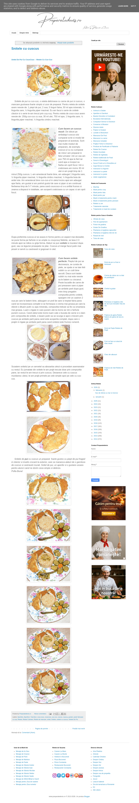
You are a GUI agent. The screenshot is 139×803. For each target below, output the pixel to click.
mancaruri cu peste (100, 174)
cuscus (60, 717)
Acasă (14, 33)
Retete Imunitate (99, 152)
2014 (96, 436)
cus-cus (54, 717)
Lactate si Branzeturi (100, 133)
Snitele (53, 719)
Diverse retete (98, 127)
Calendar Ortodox (99, 757)
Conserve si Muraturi (100, 124)
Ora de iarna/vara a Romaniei (103, 784)
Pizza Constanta (60, 762)
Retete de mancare (40, 719)
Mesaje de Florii (21, 757)
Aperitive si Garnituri (100, 113)
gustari (70, 717)
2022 (96, 410)
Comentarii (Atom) (28, 733)
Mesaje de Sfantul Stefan (25, 773)
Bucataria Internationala (101, 119)
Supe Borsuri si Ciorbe (101, 166)
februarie (99, 390)
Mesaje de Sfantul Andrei (25, 765)
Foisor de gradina (99, 225)
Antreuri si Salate (99, 111)
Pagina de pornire (41, 729)
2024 (96, 404)
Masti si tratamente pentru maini (104, 198)
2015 (96, 433)
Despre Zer (97, 765)
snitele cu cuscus (62, 719)
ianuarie (99, 397)
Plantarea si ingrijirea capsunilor (104, 230)
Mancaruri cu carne (100, 138)
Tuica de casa (98, 238)
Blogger (87, 796)
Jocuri (95, 779)
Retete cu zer (98, 203)
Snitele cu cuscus (25, 48)
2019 (96, 420)
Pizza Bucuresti (60, 760)
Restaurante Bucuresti (62, 765)
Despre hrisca (98, 771)
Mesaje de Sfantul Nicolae (25, 771)
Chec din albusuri (110, 355)
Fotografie (96, 776)
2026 (96, 387)
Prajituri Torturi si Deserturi (102, 144)
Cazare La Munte (60, 754)
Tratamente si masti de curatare (104, 209)
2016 (96, 429)
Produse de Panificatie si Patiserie (105, 146)
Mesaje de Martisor (23, 760)
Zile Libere (96, 790)
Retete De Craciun (100, 149)
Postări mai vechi (78, 729)
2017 (96, 426)
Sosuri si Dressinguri (100, 160)
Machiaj (96, 187)
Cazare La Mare (60, 751)
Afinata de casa (99, 219)
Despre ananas (98, 768)
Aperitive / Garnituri (30, 717)
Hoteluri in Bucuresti (61, 757)
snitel (48, 719)
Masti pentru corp (99, 190)
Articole (95, 754)
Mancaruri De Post (100, 136)
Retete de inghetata (100, 155)
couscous (48, 717)
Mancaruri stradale (100, 141)
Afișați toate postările (65, 43)
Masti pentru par (99, 195)
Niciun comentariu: (40, 714)
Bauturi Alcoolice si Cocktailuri (104, 116)
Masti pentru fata (99, 192)
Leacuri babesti (98, 782)
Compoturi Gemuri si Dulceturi (104, 122)
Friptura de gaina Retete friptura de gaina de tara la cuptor (113, 317)
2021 (96, 414)
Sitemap (35, 33)
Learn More (123, 6)
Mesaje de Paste (22, 762)
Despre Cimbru (98, 760)
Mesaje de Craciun (22, 754)
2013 (96, 439)
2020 (96, 417)
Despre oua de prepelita (101, 773)
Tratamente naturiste (100, 206)
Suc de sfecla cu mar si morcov (106, 393)
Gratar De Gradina (100, 227)
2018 (96, 423)
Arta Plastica (97, 751)
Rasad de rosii (98, 236)
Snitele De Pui (73, 719)
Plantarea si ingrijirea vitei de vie (105, 233)
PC (94, 787)
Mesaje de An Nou (22, 751)
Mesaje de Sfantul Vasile (25, 776)
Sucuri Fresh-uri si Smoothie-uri (104, 163)
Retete (20, 719)
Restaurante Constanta (62, 768)
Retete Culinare (28, 719)
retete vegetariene (99, 177)
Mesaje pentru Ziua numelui (26, 784)
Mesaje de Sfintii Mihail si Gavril (27, 779)
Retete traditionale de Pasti (103, 158)
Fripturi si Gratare (99, 130)
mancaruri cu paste (100, 171)
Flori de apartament (100, 222)
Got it (133, 6)
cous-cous (40, 717)
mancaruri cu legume (100, 169)
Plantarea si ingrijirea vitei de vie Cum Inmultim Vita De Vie (114, 304)
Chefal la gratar (110, 289)
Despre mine (24, 33)
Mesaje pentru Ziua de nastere (27, 782)
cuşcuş (65, 717)
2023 (96, 407)
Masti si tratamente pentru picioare (105, 201)
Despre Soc (97, 762)
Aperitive (20, 717)
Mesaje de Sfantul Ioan (24, 768)
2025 (96, 401)
